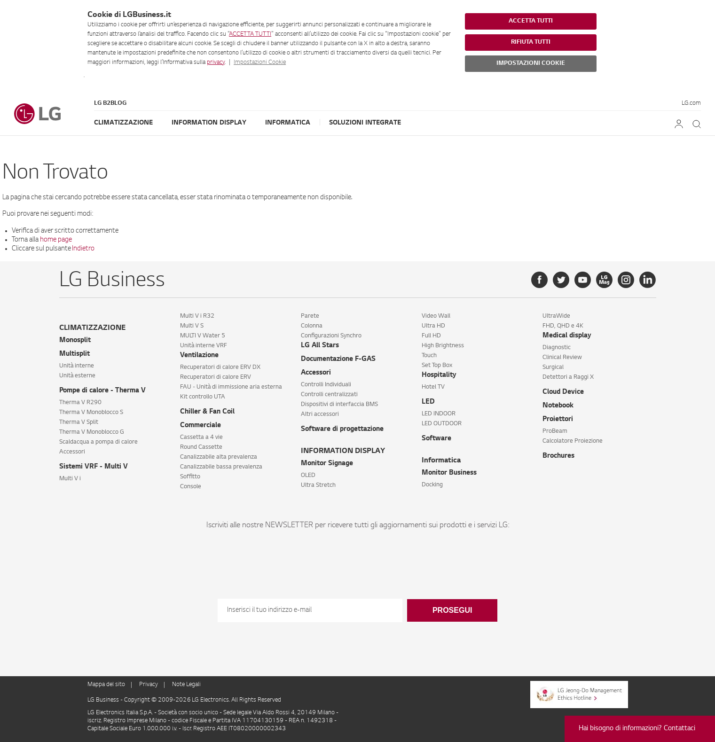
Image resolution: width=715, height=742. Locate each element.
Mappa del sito (106, 684)
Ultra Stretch (318, 485)
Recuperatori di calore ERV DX (220, 367)
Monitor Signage (327, 464)
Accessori (72, 452)
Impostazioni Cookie (260, 62)
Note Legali (186, 684)
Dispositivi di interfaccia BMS (339, 404)
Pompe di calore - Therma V (102, 391)
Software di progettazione (342, 429)
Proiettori (557, 419)
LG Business (103, 700)
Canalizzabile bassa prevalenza (221, 467)
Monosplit (75, 340)
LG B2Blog (110, 103)
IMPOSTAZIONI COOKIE (530, 63)
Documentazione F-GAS (338, 359)
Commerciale (200, 426)
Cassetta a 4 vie (201, 437)
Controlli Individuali (326, 385)
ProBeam (554, 431)
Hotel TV (433, 387)
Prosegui (452, 610)
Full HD (431, 336)
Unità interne (76, 366)
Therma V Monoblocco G (91, 432)
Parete (310, 316)
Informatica (287, 122)
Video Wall (436, 316)
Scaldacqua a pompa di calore (98, 442)
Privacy (148, 684)
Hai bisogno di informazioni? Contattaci (637, 729)
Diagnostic (556, 347)
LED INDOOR (439, 414)
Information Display (209, 122)
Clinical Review (562, 357)
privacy (216, 62)
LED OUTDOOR (442, 424)
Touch (429, 355)
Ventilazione (199, 355)
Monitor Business (449, 473)
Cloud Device (563, 392)
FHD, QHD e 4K (562, 326)
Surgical (553, 367)
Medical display (566, 336)
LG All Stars (320, 346)
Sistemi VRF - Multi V (93, 467)
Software (436, 439)
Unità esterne (77, 376)
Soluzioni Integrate (365, 122)
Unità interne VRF (203, 346)
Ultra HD (433, 326)
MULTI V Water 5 (202, 336)
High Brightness (443, 346)
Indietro (83, 249)
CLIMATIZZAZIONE (92, 328)
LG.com (691, 103)
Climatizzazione (123, 122)
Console (190, 487)
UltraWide (556, 316)
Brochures (558, 456)
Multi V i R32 (197, 316)
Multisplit (74, 354)
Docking (432, 485)
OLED (308, 475)
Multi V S (192, 326)
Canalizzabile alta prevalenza (218, 457)
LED (428, 402)
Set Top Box (437, 365)
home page (56, 240)
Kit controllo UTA (202, 397)
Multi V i (70, 479)
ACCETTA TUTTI (250, 34)
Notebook (558, 406)
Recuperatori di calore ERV (215, 377)
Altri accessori (320, 414)
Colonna (311, 326)
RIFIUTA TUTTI (530, 42)
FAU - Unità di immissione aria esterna (231, 387)
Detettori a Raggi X (568, 377)
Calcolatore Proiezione (572, 441)
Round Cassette (201, 447)
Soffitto (190, 477)
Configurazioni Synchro (331, 336)
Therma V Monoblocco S (91, 412)
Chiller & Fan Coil (207, 412)
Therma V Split (78, 422)
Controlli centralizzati (329, 394)
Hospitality (439, 375)
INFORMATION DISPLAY (343, 451)
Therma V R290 (80, 402)
